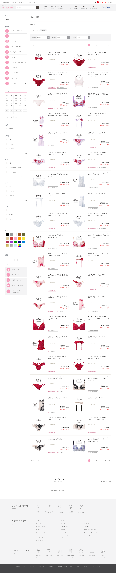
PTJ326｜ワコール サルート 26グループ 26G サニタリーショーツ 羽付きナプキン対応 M (58, 276)
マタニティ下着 (14, 73)
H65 (20, 108)
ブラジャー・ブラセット (16, 30)
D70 (25, 98)
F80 (11, 105)
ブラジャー (63, 520)
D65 (20, 98)
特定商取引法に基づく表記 (65, 566)
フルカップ (11, 148)
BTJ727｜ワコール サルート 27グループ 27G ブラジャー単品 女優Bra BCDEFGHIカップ (98, 318)
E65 (20, 100)
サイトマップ (96, 566)
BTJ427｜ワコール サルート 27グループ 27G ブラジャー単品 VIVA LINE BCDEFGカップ (58, 318)
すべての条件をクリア (9, 268)
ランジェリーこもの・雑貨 (16, 62)
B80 (20, 95)
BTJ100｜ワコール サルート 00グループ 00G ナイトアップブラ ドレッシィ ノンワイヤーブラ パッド (98, 74)
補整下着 (12, 57)
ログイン (14, 2)
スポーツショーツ (65, 537)
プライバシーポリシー (82, 566)
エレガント (11, 195)
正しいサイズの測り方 (17, 293)
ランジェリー (13, 41)
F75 (7, 105)
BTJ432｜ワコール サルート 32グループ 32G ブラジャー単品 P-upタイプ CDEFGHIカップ (58, 174)
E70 (25, 100)
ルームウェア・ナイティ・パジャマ (16, 51)
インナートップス (65, 526)
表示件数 (74, 37)
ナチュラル (11, 191)
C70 (7, 98)
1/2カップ (11, 139)
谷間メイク (11, 163)
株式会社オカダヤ (20, 566)
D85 (16, 100)
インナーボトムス (88, 526)
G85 (16, 108)
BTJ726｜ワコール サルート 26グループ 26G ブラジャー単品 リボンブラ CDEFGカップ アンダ (98, 235)
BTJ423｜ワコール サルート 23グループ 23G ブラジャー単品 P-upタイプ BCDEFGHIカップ (98, 439)
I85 (16, 113)
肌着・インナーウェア (15, 46)
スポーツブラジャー (42, 537)
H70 (25, 108)
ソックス (40, 535)
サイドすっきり (12, 172)
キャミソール (64, 523)
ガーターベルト (87, 523)
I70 (24, 110)
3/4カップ (11, 144)
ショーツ (12, 36)
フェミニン (11, 186)
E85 (16, 103)
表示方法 (34, 37)
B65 (7, 95)
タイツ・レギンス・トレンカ (90, 532)
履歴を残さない (107, 481)
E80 (11, 103)
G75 (7, 108)
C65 (25, 95)
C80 (16, 98)
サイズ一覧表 (15, 278)
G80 (12, 108)
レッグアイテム (14, 67)
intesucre (11, 210)
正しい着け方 (15, 283)
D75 (7, 100)
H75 (7, 110)
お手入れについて (16, 288)
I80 (11, 113)
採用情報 (41, 566)
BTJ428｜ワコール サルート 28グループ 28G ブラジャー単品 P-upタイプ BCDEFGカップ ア (98, 378)
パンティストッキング (66, 532)
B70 (11, 95)
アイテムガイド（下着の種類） (16, 299)
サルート (11, 214)
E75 (7, 103)
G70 (25, 105)
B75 (16, 95)
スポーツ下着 (13, 78)
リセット (43, 30)
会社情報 (32, 2)
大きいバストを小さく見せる (15, 167)
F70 (25, 103)
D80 (11, 100)
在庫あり (11, 128)
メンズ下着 (13, 83)
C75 (11, 98)
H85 (16, 110)
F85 (16, 105)
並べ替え (54, 37)
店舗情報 (51, 566)
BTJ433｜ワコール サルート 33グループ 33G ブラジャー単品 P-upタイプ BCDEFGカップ (98, 95)
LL (15, 117)
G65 (20, 105)
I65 (20, 110)
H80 (11, 110)
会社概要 (32, 566)
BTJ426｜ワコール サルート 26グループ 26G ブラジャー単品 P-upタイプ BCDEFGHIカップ (57, 235)
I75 (7, 113)
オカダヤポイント (23, 2)
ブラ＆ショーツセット (43, 520)
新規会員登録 (6, 2)
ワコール (11, 219)
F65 (20, 103)
